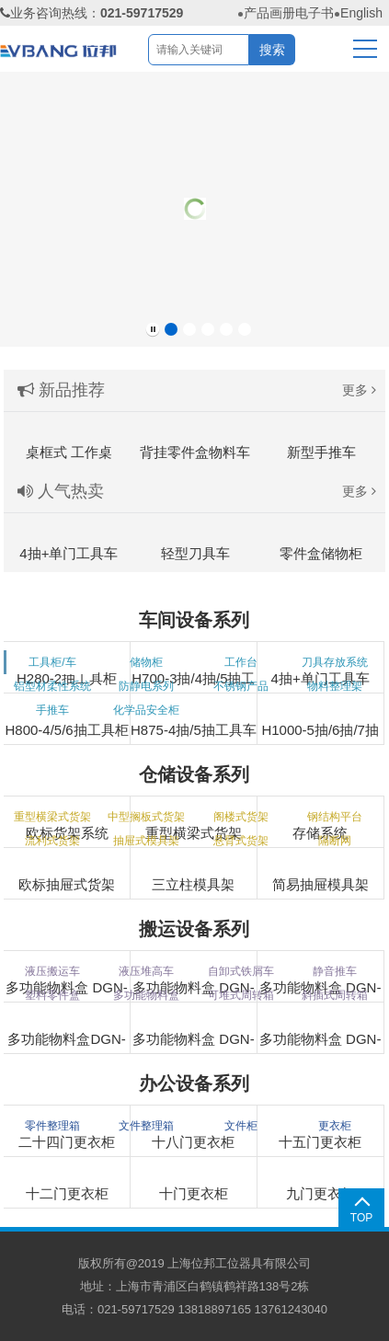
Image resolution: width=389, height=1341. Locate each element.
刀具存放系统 (335, 662)
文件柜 (240, 1125)
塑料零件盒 (52, 995)
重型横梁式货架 (52, 816)
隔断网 (334, 840)
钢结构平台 (334, 816)
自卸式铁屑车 (241, 971)
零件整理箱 (52, 1125)
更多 (359, 390)
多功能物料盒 (146, 995)
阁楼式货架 (241, 816)
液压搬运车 (52, 971)
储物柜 (146, 662)
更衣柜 (334, 1125)
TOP (361, 1217)
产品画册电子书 (289, 13)
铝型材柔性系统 (52, 686)
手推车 (52, 710)
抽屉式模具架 (146, 840)
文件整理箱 (146, 1125)
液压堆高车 (146, 971)
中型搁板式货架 (146, 816)
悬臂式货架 (241, 840)
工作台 (240, 662)
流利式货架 (52, 840)
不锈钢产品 (241, 686)
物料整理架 (334, 686)
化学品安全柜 (146, 710)
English (361, 13)
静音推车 (335, 971)
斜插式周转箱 (335, 995)
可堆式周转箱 (241, 995)
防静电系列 (146, 686)
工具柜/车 (52, 662)
